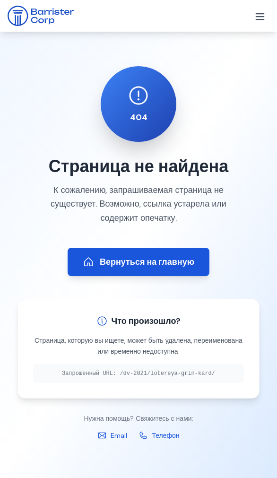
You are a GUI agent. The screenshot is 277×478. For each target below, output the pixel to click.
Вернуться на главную (138, 262)
